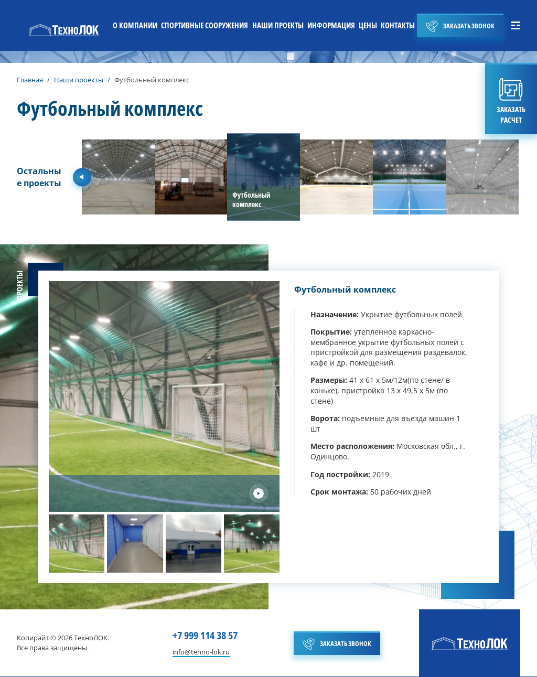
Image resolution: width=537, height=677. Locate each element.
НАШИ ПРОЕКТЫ (278, 25)
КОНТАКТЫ (398, 25)
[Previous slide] (82, 177)
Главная (30, 79)
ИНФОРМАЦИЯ (331, 25)
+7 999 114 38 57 (205, 635)
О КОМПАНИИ (135, 25)
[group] (118, 177)
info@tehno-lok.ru (201, 652)
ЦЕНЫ (368, 25)
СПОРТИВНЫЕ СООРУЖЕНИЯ (204, 25)
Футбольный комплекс (345, 289)
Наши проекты (78, 79)
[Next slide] (258, 493)
